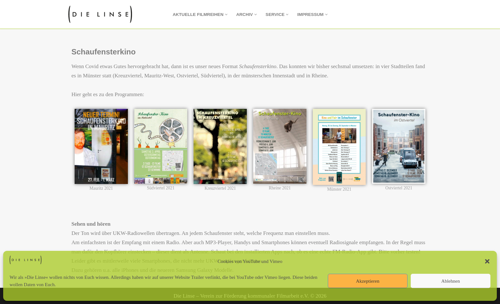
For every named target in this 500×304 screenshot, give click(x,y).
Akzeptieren (367, 281)
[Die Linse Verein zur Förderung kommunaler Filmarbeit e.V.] (101, 14)
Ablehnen (450, 281)
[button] (487, 261)
